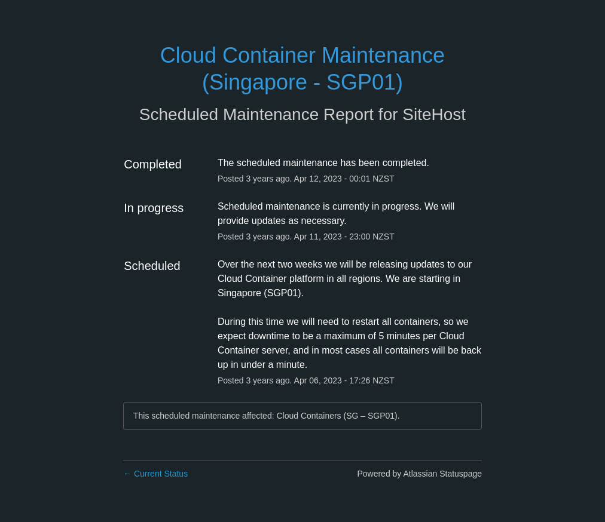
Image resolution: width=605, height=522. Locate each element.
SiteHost (434, 114)
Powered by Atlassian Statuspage (419, 473)
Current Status (155, 473)
